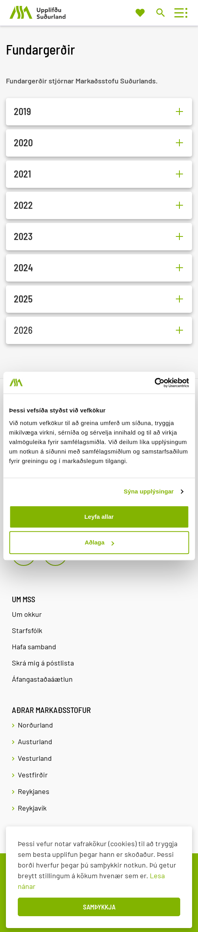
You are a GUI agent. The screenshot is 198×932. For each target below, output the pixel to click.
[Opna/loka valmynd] (179, 13)
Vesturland (35, 758)
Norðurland (35, 724)
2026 (23, 330)
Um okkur (27, 614)
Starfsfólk (27, 630)
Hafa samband (34, 646)
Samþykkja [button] (99, 907)
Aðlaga (99, 542)
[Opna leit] (160, 12)
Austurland (35, 741)
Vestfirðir (33, 774)
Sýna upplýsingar (149, 491)
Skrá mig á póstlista (43, 662)
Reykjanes (33, 791)
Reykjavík (32, 807)
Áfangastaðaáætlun (42, 679)
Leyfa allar (98, 516)
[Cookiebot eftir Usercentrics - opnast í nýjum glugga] (154, 383)
